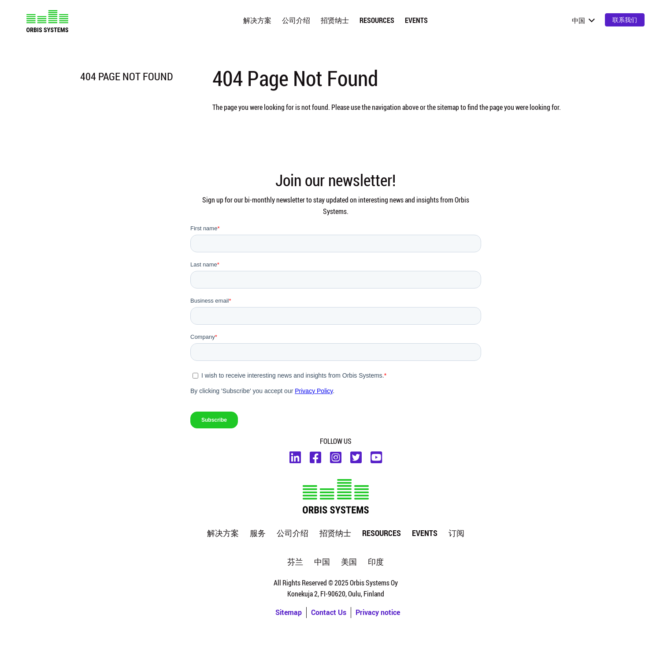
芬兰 (295, 561)
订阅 (456, 533)
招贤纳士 (335, 20)
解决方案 (257, 20)
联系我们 (624, 19)
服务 (258, 533)
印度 (376, 561)
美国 (349, 561)
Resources (377, 20)
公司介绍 (296, 20)
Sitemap (288, 612)
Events (416, 20)
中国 (322, 561)
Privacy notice (378, 612)
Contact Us (328, 612)
